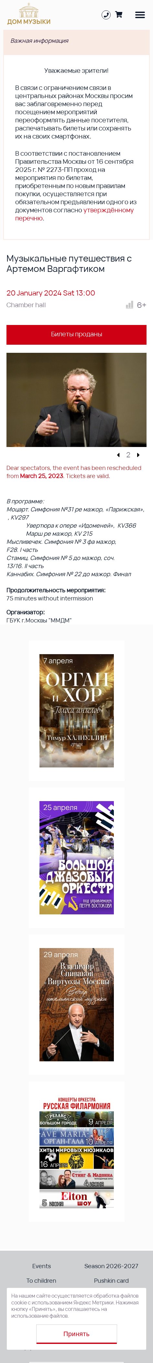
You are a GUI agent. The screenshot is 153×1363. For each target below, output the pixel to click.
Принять (76, 1333)
